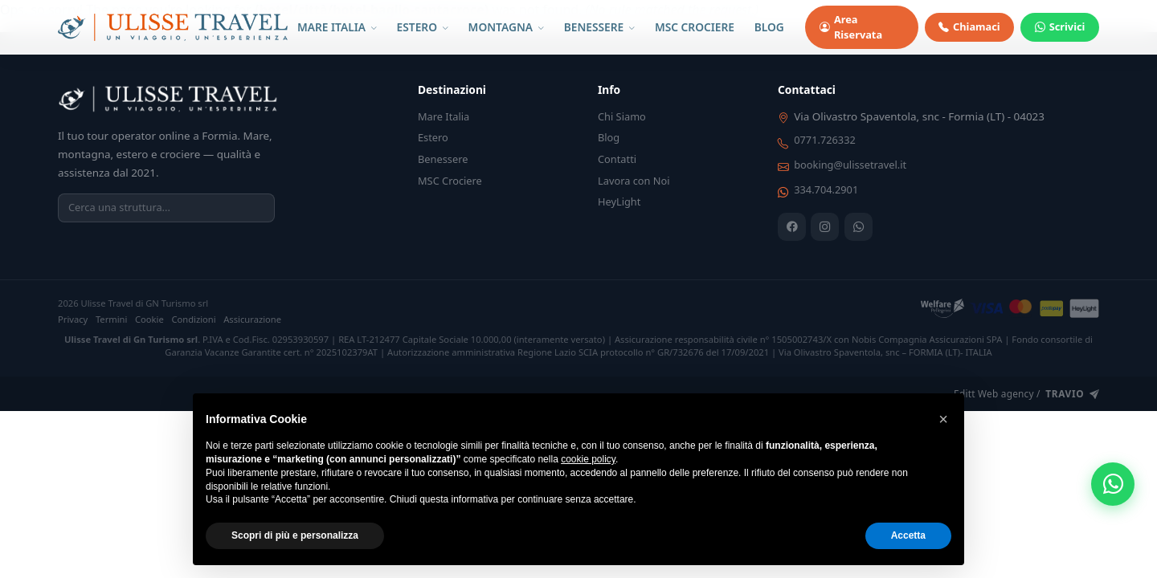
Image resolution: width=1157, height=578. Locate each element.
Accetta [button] (908, 535)
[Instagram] (825, 227)
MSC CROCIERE (694, 27)
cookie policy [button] (588, 459)
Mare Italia (443, 116)
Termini (112, 319)
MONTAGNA (506, 27)
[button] (943, 419)
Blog (608, 137)
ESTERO (422, 27)
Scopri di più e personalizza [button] (294, 535)
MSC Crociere (450, 180)
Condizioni (193, 319)
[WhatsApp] (858, 227)
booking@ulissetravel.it (850, 164)
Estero (433, 137)
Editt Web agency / (1026, 394)
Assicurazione (252, 319)
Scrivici (1060, 27)
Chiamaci (969, 27)
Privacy (73, 319)
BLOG (769, 27)
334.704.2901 (826, 189)
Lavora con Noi (634, 180)
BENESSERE (600, 27)
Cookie (149, 319)
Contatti (617, 159)
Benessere (443, 159)
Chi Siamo (622, 116)
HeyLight (619, 201)
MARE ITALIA (337, 27)
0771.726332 (825, 139)
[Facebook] (792, 227)
